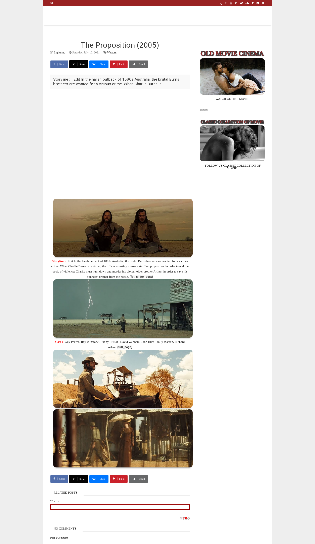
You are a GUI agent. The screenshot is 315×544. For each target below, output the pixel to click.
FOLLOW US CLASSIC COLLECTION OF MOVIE (233, 167)
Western (112, 52)
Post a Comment (59, 537)
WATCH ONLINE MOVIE (232, 98)
